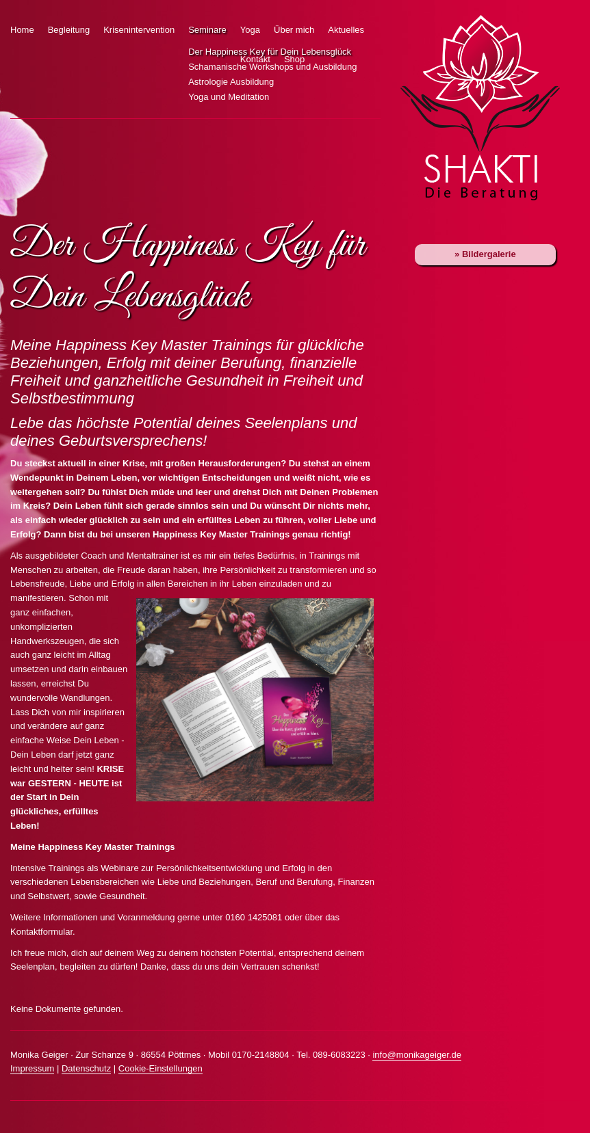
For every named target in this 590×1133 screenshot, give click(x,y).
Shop (294, 59)
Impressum (32, 1068)
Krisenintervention (139, 30)
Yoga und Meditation (178, 97)
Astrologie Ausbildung (178, 82)
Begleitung (69, 30)
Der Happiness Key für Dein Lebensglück (178, 51)
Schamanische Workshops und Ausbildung (178, 67)
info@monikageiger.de (416, 1055)
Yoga (250, 30)
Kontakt (255, 59)
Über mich (294, 30)
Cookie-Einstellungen (160, 1068)
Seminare (207, 30)
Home (22, 30)
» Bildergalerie (485, 254)
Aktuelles (346, 30)
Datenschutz (86, 1068)
